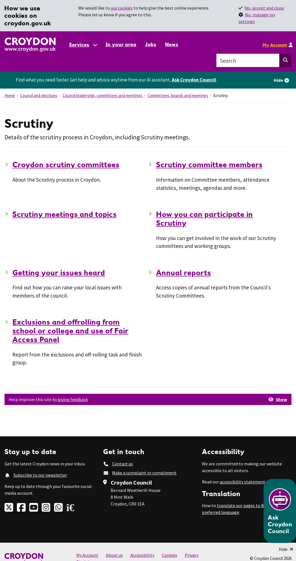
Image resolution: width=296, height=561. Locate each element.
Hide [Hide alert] (278, 80)
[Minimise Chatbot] (286, 549)
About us (114, 555)
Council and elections (38, 95)
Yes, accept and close (264, 8)
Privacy (192, 555)
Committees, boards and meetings (178, 95)
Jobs (150, 44)
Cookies (169, 555)
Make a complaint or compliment (144, 473)
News (171, 44)
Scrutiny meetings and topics (64, 214)
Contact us (122, 464)
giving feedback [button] (73, 399)
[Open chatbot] (280, 511)
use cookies (122, 8)
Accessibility (142, 555)
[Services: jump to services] (82, 45)
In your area (121, 44)
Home (10, 95)
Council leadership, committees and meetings (103, 95)
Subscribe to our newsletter (40, 475)
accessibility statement (242, 482)
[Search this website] (285, 60)
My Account (274, 44)
